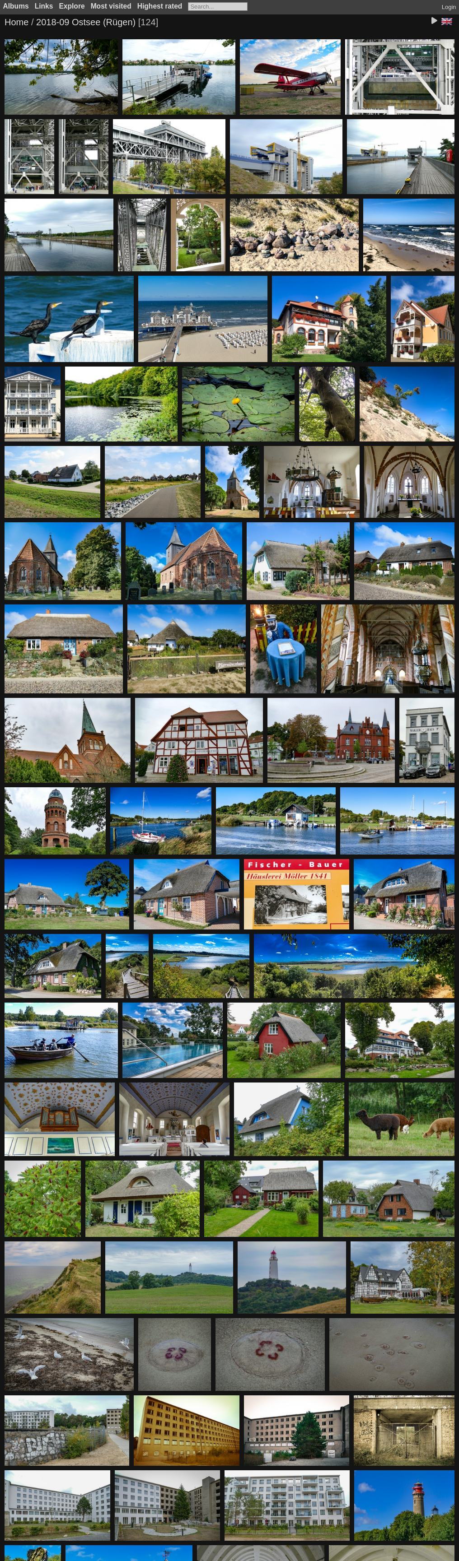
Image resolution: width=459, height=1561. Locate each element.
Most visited (111, 6)
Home (16, 22)
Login (449, 7)
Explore (71, 6)
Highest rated (160, 6)
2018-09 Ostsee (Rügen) (86, 22)
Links (44, 6)
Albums (16, 6)
